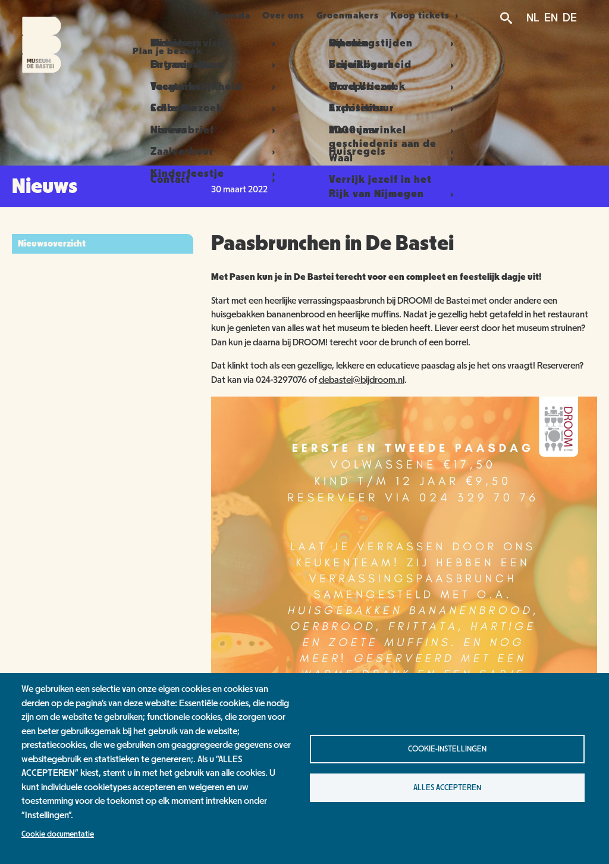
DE (570, 18)
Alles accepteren (447, 788)
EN (551, 18)
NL (532, 18)
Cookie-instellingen (447, 749)
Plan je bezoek (153, 15)
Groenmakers (359, 15)
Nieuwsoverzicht (52, 243)
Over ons (287, 15)
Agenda (227, 15)
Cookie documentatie (57, 834)
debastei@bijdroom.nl (361, 380)
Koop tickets (438, 15)
